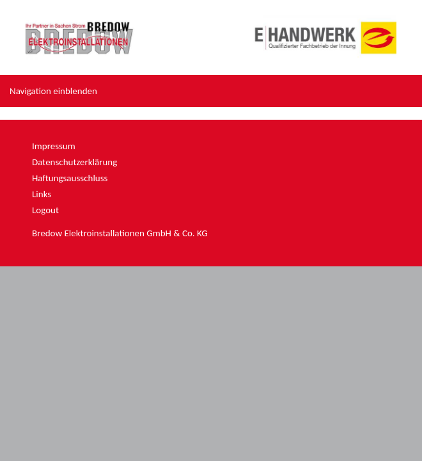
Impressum (53, 146)
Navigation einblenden (53, 91)
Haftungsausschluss (69, 178)
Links (41, 194)
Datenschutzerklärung (74, 162)
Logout (45, 210)
